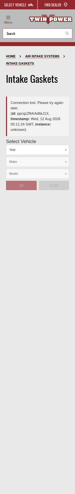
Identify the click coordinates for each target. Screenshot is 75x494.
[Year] (10, 149)
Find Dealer (56, 4)
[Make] (21, 149)
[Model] (31, 149)
